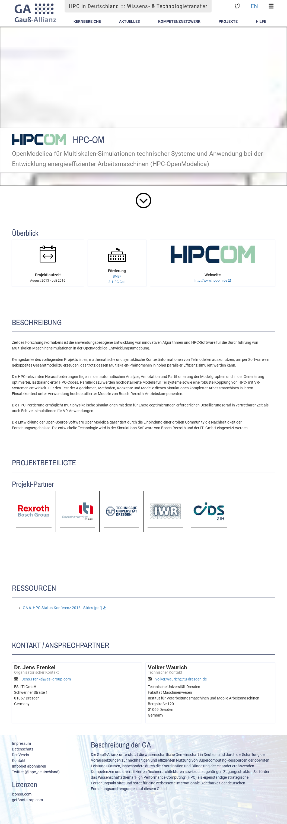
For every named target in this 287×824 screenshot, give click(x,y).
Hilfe (261, 21)
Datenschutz (22, 749)
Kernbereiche (87, 21)
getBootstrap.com (27, 800)
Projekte (228, 21)
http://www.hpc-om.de (212, 280)
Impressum (21, 743)
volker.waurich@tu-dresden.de (181, 679)
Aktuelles (129, 21)
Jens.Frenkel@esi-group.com (46, 679)
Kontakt (18, 760)
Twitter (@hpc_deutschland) (36, 772)
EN (254, 6)
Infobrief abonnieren (29, 766)
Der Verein (20, 755)
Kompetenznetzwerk (179, 21)
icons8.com (21, 794)
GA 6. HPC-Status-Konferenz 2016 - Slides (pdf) (64, 608)
